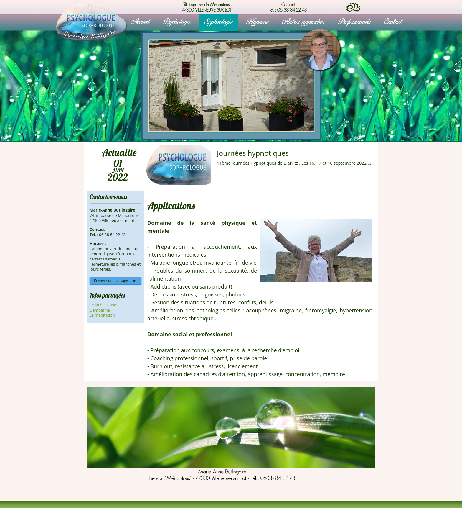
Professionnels (354, 22)
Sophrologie (218, 22)
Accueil (140, 22)
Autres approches (303, 22)
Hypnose (257, 22)
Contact (393, 22)
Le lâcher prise (103, 304)
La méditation (102, 315)
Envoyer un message (111, 280)
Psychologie (177, 22)
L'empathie (100, 310)
